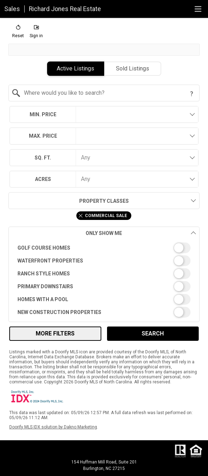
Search (153, 333)
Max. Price (43, 136)
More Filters (55, 333)
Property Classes (68, 200)
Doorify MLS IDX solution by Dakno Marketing (53, 427)
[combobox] (103, 93)
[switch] (104, 247)
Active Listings (75, 68)
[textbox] (108, 93)
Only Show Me (141, 233)
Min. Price (43, 114)
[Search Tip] (191, 93)
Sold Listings (132, 68)
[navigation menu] (198, 9)
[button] (18, 32)
